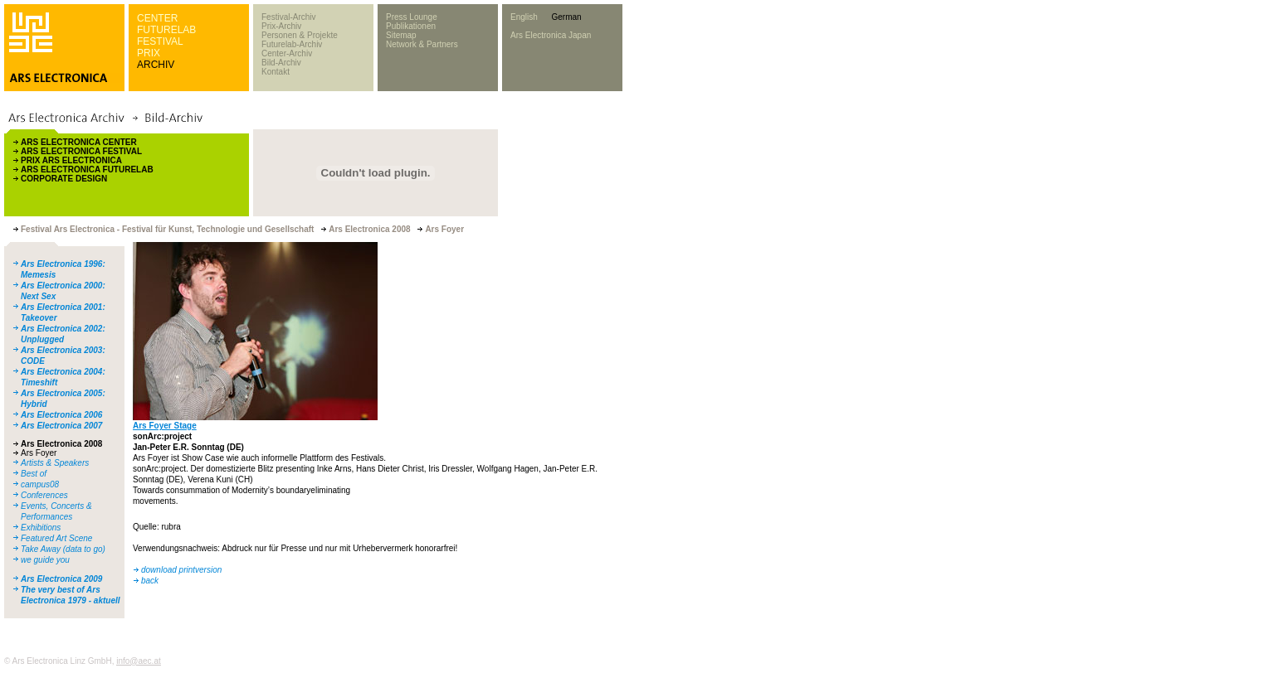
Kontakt (275, 71)
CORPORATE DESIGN (64, 178)
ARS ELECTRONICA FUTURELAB (87, 169)
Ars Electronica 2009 (61, 578)
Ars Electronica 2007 (61, 425)
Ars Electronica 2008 (61, 443)
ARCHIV (155, 64)
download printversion (181, 569)
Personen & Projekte (299, 35)
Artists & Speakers (55, 462)
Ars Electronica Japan (550, 35)
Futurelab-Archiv (291, 44)
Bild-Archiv (281, 62)
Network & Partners (422, 44)
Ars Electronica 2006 (61, 414)
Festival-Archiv (288, 17)
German (566, 17)
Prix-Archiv (281, 26)
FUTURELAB (166, 30)
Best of (33, 473)
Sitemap (401, 35)
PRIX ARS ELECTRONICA (71, 160)
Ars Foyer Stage (165, 425)
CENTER (157, 18)
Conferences (44, 495)
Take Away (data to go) (63, 549)
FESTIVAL (160, 41)
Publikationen (411, 26)
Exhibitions (41, 527)
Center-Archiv (286, 53)
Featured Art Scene (56, 538)
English (524, 17)
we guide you (45, 559)
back (150, 580)
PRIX (148, 53)
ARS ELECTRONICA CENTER (79, 142)
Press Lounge (411, 17)
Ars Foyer (38, 453)
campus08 (40, 484)
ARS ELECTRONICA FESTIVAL (81, 151)
